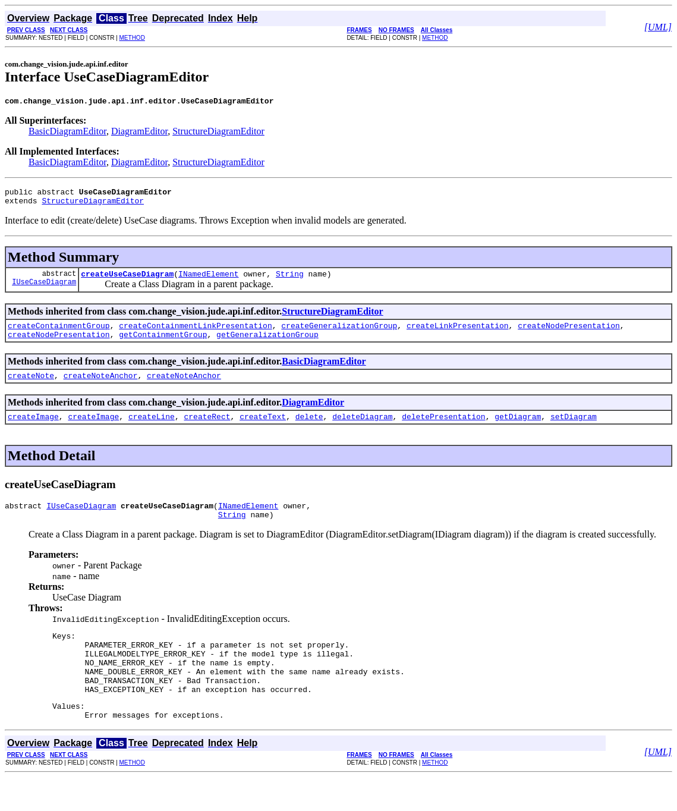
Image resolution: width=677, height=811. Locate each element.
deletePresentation (443, 430)
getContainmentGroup (163, 345)
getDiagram (518, 430)
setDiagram (573, 430)
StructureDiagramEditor (218, 133)
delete (309, 430)
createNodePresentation (569, 334)
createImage (33, 430)
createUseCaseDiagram (127, 280)
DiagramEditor (139, 133)
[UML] (658, 27)
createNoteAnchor (101, 387)
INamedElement (208, 280)
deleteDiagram (362, 430)
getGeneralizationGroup (267, 345)
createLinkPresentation (458, 334)
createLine (151, 430)
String (290, 280)
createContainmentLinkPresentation (195, 334)
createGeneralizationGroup (339, 334)
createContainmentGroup (59, 334)
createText (263, 430)
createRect (207, 430)
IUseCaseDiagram (44, 290)
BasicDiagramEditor (67, 133)
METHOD (132, 37)
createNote (31, 387)
